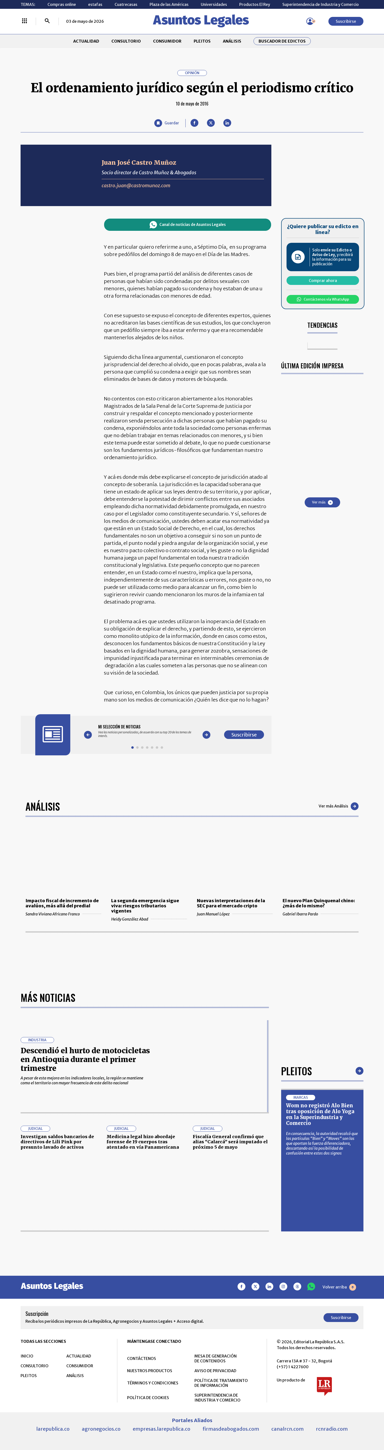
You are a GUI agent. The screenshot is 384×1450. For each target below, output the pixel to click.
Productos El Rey (254, 4)
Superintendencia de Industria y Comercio (320, 4)
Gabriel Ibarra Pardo (321, 914)
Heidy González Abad (149, 919)
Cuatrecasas (126, 4)
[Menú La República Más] (24, 21)
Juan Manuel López (235, 914)
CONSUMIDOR (167, 41)
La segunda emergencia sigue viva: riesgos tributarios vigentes (145, 905)
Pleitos (296, 1232)
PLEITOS (202, 41)
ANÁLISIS (232, 41)
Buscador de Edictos (282, 41)
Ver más (322, 502)
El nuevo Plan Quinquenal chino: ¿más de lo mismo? (319, 903)
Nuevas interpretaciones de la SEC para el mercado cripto (231, 903)
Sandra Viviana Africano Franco (63, 914)
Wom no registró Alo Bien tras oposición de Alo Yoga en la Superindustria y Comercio (320, 1275)
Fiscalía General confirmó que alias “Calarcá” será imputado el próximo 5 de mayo (230, 1303)
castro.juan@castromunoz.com (136, 185)
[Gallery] (147, 731)
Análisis (42, 806)
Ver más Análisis (339, 806)
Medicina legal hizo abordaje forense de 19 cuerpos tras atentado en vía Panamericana (143, 1303)
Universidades (214, 4)
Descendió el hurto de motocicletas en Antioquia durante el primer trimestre (85, 1220)
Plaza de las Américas (169, 4)
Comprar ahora (323, 280)
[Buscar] (47, 21)
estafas (95, 4)
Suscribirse (346, 21)
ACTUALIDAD (86, 41)
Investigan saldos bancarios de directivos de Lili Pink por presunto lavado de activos (57, 1303)
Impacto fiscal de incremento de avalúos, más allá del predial (62, 903)
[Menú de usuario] (310, 21)
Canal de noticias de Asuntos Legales (188, 224)
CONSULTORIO (126, 41)
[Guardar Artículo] (166, 123)
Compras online (62, 4)
